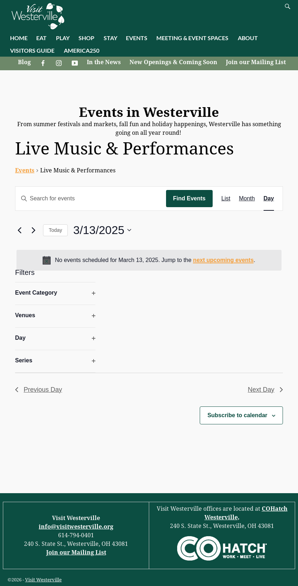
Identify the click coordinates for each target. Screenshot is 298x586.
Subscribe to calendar (237, 415)
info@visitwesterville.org (76, 526)
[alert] (149, 260)
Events (24, 170)
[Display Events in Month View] (247, 198)
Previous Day (38, 389)
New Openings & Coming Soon (173, 62)
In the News (104, 62)
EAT (41, 37)
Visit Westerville (43, 579)
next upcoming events (223, 260)
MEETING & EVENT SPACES (192, 37)
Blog (24, 62)
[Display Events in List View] (225, 198)
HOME (19, 37)
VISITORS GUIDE (32, 50)
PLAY (63, 37)
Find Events (189, 198)
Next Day (265, 389)
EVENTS (136, 37)
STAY (110, 37)
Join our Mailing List (256, 62)
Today (55, 230)
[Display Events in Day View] (269, 198)
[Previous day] (19, 230)
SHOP (86, 37)
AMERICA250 (81, 50)
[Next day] (33, 230)
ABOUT (248, 37)
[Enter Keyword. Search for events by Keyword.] (90, 198)
